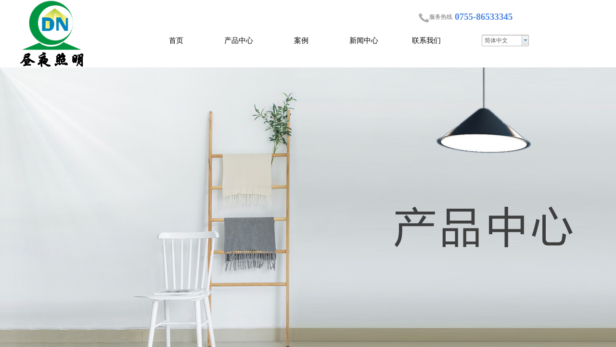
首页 (176, 40)
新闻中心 (363, 40)
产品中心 (238, 40)
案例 (301, 40)
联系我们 (426, 40)
